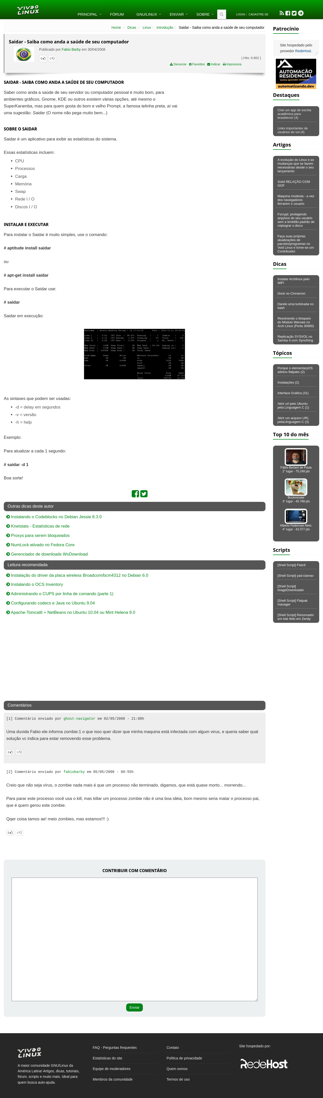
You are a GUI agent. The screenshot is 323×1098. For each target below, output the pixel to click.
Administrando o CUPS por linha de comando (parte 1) (59, 593)
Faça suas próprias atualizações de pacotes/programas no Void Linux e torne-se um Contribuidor (296, 243)
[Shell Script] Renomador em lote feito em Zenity (296, 617)
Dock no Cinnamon (292, 293)
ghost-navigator (79, 719)
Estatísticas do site (107, 1058)
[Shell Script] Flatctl (292, 565)
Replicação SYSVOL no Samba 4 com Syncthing (295, 338)
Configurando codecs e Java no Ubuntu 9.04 (50, 603)
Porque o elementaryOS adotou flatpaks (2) (295, 370)
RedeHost (303, 51)
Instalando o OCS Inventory (34, 584)
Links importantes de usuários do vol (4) (293, 130)
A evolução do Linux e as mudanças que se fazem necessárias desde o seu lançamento (296, 165)
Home (116, 27)
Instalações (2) (288, 382)
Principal (87, 14)
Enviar (177, 14)
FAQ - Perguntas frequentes (115, 1048)
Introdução (164, 27)
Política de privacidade (184, 1058)
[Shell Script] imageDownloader (291, 588)
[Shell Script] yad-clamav (296, 575)
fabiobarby (74, 772)
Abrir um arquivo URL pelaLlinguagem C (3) (293, 420)
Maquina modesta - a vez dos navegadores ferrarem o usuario (296, 200)
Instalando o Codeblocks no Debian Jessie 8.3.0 (54, 516)
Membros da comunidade (113, 1079)
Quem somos (177, 1069)
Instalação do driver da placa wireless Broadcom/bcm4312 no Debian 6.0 (77, 575)
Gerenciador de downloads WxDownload (47, 554)
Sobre (203, 14)
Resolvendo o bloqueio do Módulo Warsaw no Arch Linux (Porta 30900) (296, 322)
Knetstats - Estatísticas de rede (38, 526)
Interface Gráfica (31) (293, 393)
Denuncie (178, 64)
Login (240, 14)
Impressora (232, 64)
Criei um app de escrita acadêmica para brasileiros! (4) (294, 114)
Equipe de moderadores (111, 1069)
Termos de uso (178, 1079)
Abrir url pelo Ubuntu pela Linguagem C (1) (293, 405)
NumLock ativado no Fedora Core (40, 544)
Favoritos (197, 64)
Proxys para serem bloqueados (38, 535)
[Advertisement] (221, 126)
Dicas (131, 27)
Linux (147, 27)
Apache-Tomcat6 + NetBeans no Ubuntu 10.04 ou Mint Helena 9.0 (70, 612)
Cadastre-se (258, 14)
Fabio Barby (71, 49)
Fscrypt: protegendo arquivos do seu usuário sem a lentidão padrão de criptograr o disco (296, 219)
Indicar (213, 64)
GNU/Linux (147, 14)
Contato (173, 1048)
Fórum (117, 14)
